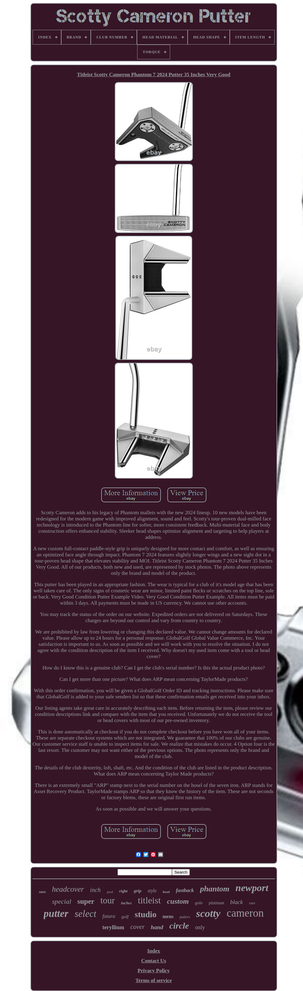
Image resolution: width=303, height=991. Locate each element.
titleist (149, 900)
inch (95, 889)
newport (252, 887)
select (85, 913)
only (200, 927)
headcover (68, 889)
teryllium (113, 927)
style (152, 890)
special (61, 901)
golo (199, 903)
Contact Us (153, 961)
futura (108, 916)
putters (185, 917)
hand (157, 927)
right (123, 891)
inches (126, 903)
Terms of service (153, 980)
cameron (245, 913)
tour (108, 900)
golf (125, 916)
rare (252, 903)
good (110, 892)
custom (178, 901)
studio (146, 914)
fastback (185, 890)
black (236, 902)
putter (56, 913)
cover (137, 926)
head (166, 892)
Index (153, 951)
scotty (208, 913)
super (86, 901)
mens (168, 916)
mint (42, 892)
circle (179, 925)
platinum (216, 903)
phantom (214, 888)
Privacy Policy (153, 970)
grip (138, 890)
